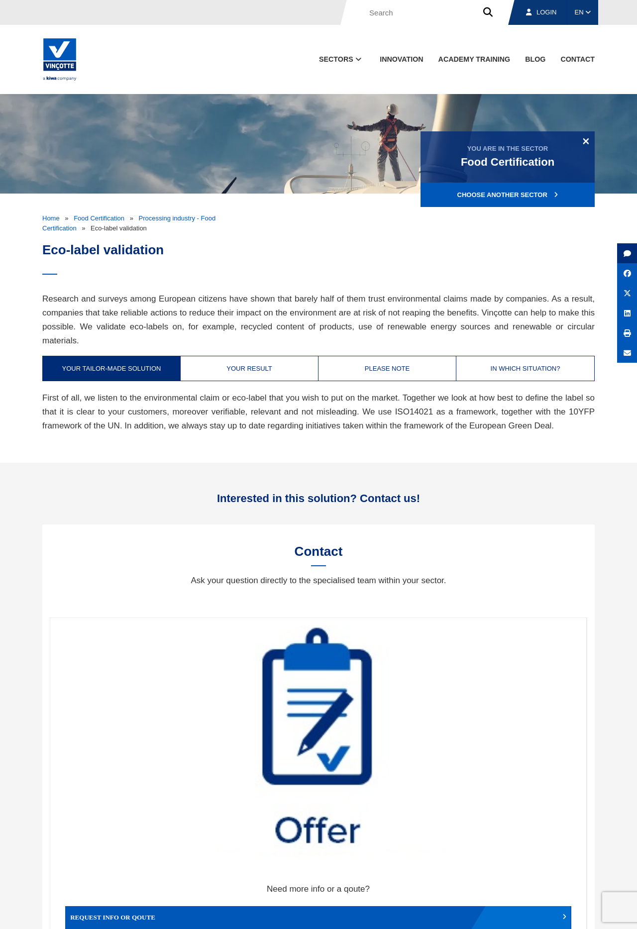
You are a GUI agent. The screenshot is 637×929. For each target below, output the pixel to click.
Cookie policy (524, 912)
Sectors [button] (341, 59)
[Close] (586, 140)
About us (415, 865)
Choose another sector (507, 195)
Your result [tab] (249, 368)
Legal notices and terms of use (455, 912)
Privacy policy (569, 912)
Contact (577, 865)
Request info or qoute (117, 731)
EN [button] (583, 12)
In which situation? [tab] (525, 368)
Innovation (401, 59)
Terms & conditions (378, 912)
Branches (473, 865)
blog (535, 59)
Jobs (527, 865)
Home (51, 218)
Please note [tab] (387, 368)
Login (541, 12)
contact (577, 59)
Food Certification (99, 218)
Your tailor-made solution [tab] (111, 368)
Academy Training (474, 59)
